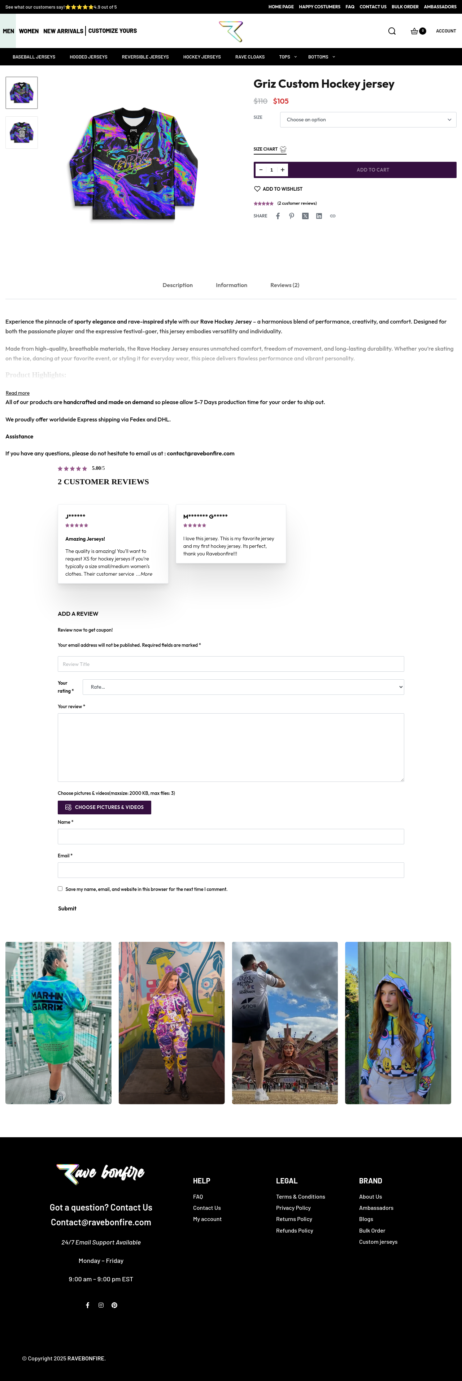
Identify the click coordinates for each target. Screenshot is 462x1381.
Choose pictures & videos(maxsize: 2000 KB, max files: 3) (116, 793)
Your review (71, 706)
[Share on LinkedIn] (319, 216)
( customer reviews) (297, 203)
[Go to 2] (21, 132)
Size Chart (270, 149)
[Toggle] (17, 393)
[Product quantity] (272, 170)
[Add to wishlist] (278, 188)
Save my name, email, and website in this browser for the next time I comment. (147, 889)
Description (178, 285)
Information (231, 285)
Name (66, 822)
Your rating (66, 687)
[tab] (178, 285)
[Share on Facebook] (278, 216)
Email (65, 855)
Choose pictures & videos (109, 807)
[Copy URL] (333, 216)
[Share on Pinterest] (291, 216)
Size (258, 117)
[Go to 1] (21, 93)
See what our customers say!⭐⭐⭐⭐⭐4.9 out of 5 (61, 7)
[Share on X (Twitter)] (305, 216)
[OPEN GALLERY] (133, 165)
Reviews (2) (284, 285)
